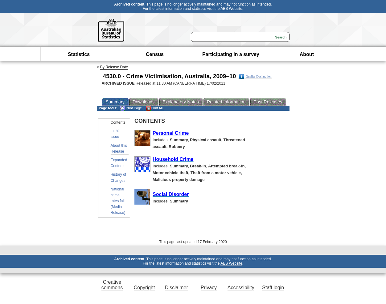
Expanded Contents (119, 163)
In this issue (116, 134)
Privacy (209, 287)
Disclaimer (176, 287)
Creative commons (112, 284)
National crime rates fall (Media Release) (118, 201)
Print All (154, 108)
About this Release (119, 148)
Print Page (131, 108)
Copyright (144, 287)
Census (155, 54)
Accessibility (241, 287)
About (307, 54)
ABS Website (231, 8)
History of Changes (118, 177)
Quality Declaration (255, 76)
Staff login (273, 287)
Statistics (79, 54)
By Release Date (114, 67)
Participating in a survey (230, 54)
